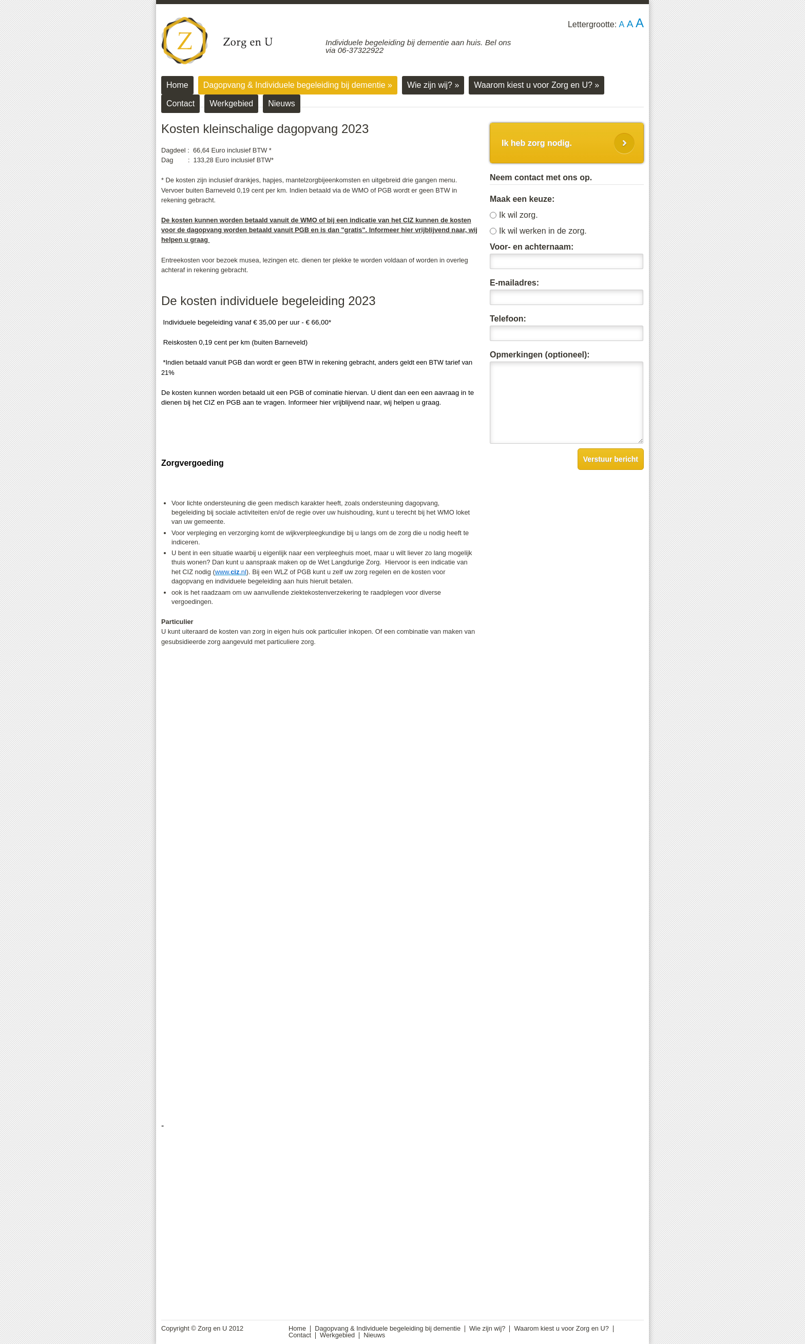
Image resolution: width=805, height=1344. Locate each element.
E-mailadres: (514, 283)
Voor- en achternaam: (531, 247)
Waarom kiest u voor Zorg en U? (536, 85)
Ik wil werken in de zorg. (543, 231)
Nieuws (281, 103)
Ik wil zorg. (518, 215)
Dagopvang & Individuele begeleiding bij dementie (297, 85)
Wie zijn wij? (433, 85)
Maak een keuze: (522, 199)
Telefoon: (508, 319)
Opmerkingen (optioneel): (540, 355)
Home (177, 85)
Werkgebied (231, 103)
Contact (180, 103)
